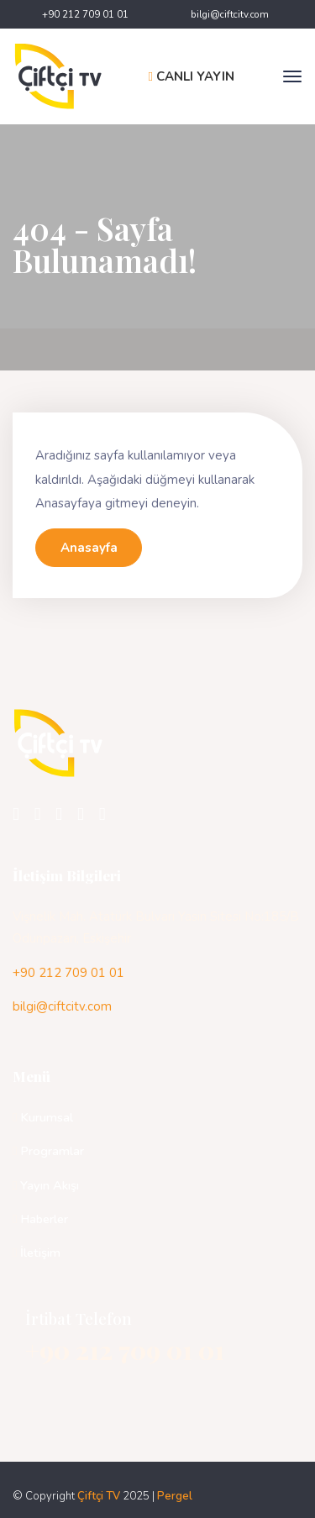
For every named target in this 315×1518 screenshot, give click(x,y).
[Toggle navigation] (292, 76)
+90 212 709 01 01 (85, 14)
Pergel (174, 1496)
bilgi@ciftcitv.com (230, 14)
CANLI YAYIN (191, 76)
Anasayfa (89, 547)
